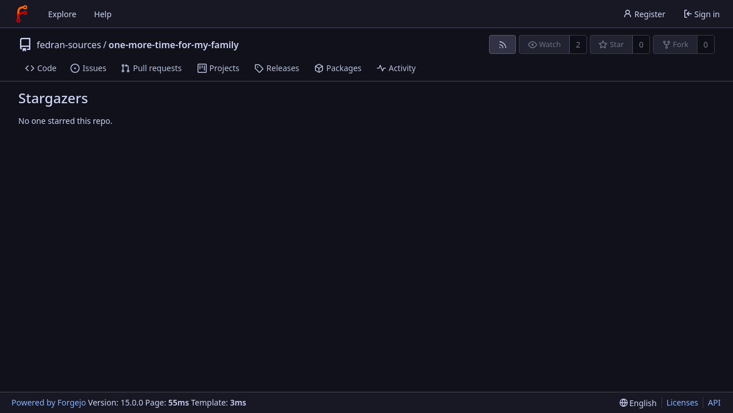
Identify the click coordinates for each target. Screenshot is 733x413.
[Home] (22, 13)
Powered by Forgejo (48, 402)
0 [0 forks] (705, 44)
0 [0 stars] (641, 44)
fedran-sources (69, 44)
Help (103, 14)
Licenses (683, 402)
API (714, 402)
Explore (62, 14)
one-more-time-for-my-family (174, 44)
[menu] (638, 403)
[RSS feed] (502, 44)
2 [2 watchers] (578, 44)
